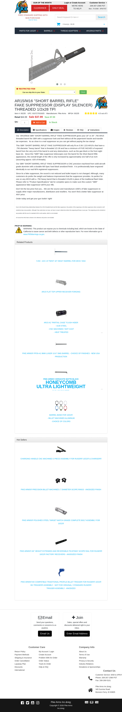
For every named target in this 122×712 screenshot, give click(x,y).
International (20, 670)
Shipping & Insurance (23, 658)
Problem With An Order (48, 658)
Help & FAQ (43, 667)
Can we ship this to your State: (34, 92)
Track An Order (45, 664)
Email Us (44, 633)
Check (83, 92)
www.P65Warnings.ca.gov (33, 234)
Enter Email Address (77, 633)
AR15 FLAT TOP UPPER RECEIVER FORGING (61, 292)
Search (101, 17)
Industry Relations (86, 664)
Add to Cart (39, 123)
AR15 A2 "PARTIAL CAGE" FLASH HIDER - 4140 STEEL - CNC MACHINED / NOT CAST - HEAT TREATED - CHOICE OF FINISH (61, 329)
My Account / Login (46, 652)
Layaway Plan (20, 664)
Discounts (19, 667)
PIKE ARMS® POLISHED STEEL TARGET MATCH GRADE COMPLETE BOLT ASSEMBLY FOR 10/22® (61, 522)
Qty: (16, 122)
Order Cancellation (22, 661)
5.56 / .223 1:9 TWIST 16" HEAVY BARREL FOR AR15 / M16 (61, 261)
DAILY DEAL (58, 8)
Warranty (82, 658)
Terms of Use (84, 655)
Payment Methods (22, 655)
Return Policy (20, 652)
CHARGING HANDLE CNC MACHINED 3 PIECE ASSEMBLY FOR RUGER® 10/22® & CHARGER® (61, 459)
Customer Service (98, 3)
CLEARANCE (40, 8)
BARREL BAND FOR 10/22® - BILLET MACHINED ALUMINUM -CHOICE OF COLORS (61, 418)
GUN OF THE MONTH (42, 3)
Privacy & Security (86, 661)
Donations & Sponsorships (89, 667)
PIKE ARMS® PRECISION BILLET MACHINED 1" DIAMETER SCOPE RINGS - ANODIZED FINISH (61, 489)
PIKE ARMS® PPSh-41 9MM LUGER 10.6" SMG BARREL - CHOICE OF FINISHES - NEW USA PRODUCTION (61, 355)
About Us (83, 652)
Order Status (44, 661)
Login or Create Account (74, 3)
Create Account (45, 655)
